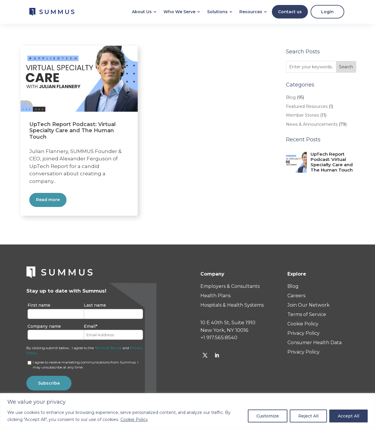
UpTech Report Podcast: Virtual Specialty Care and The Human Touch (72, 132)
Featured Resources (307, 108)
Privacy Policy (303, 334)
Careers (296, 297)
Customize (267, 416)
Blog (291, 98)
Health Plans (215, 297)
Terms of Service (108, 349)
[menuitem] (142, 12)
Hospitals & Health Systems (232, 306)
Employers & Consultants (230, 288)
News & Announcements (312, 125)
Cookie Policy (134, 419)
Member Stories (302, 116)
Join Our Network (308, 306)
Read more (48, 201)
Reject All (308, 416)
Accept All (348, 416)
